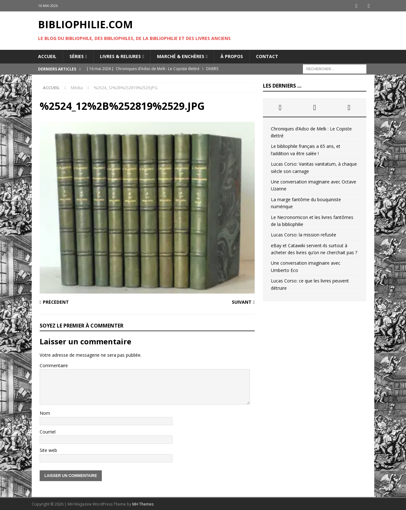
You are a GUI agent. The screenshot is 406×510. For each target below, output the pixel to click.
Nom (45, 413)
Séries (76, 56)
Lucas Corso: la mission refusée (303, 234)
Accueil (47, 56)
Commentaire (54, 365)
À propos (231, 56)
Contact (267, 56)
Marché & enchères (180, 56)
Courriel (48, 431)
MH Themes (143, 504)
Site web (48, 450)
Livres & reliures (120, 56)
